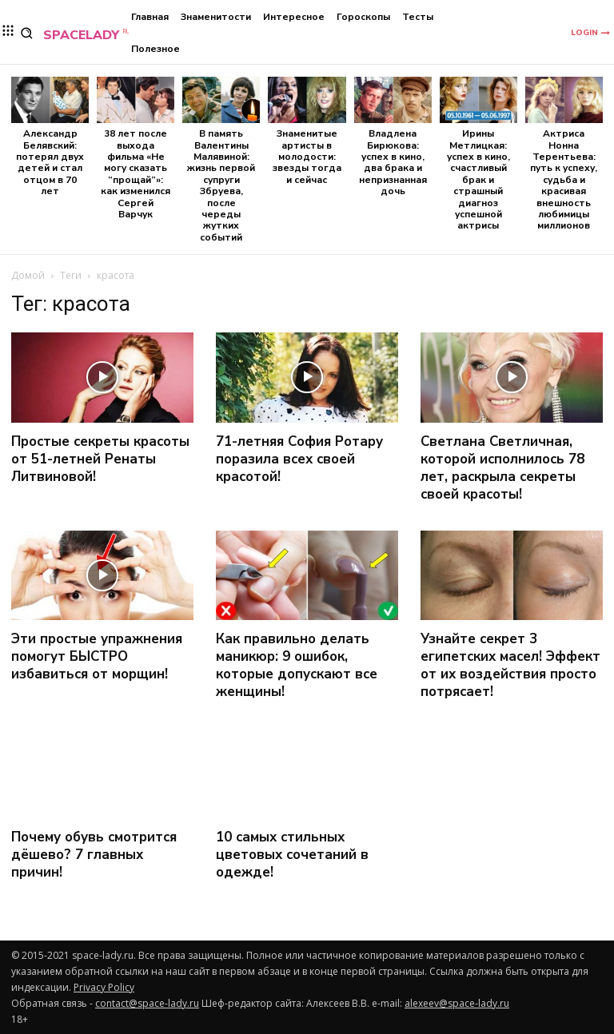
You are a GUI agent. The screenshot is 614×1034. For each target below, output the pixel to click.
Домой (28, 275)
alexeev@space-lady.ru (457, 1003)
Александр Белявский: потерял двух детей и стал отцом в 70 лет (50, 162)
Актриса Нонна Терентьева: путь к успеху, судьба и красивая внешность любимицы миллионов (563, 179)
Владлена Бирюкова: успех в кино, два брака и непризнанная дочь (393, 162)
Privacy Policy (104, 987)
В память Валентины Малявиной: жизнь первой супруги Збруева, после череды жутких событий (221, 185)
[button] (26, 33)
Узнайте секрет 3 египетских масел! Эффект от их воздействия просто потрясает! (510, 665)
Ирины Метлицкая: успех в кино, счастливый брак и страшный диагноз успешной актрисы (478, 179)
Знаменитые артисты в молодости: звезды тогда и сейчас (307, 156)
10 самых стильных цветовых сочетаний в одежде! (292, 854)
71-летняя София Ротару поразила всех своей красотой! (299, 459)
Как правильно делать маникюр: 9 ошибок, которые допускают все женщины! (296, 665)
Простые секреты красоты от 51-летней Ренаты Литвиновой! (100, 459)
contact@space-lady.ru (147, 1003)
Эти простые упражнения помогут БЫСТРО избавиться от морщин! (96, 656)
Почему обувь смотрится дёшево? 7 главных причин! (94, 854)
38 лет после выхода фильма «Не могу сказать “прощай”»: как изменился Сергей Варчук (135, 174)
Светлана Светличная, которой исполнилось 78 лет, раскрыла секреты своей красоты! (502, 467)
